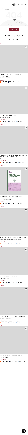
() (24, 5)
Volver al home (14, 29)
